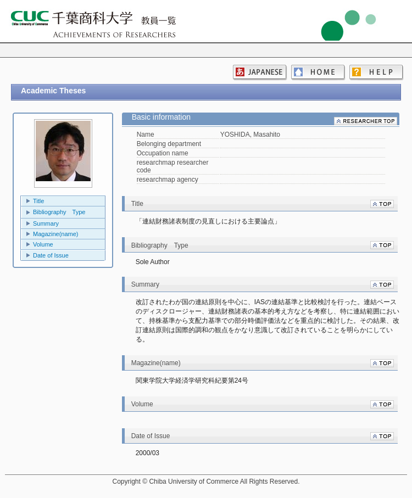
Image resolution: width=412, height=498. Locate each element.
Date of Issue (51, 255)
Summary (46, 223)
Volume (43, 244)
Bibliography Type (59, 212)
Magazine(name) (56, 234)
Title (38, 201)
